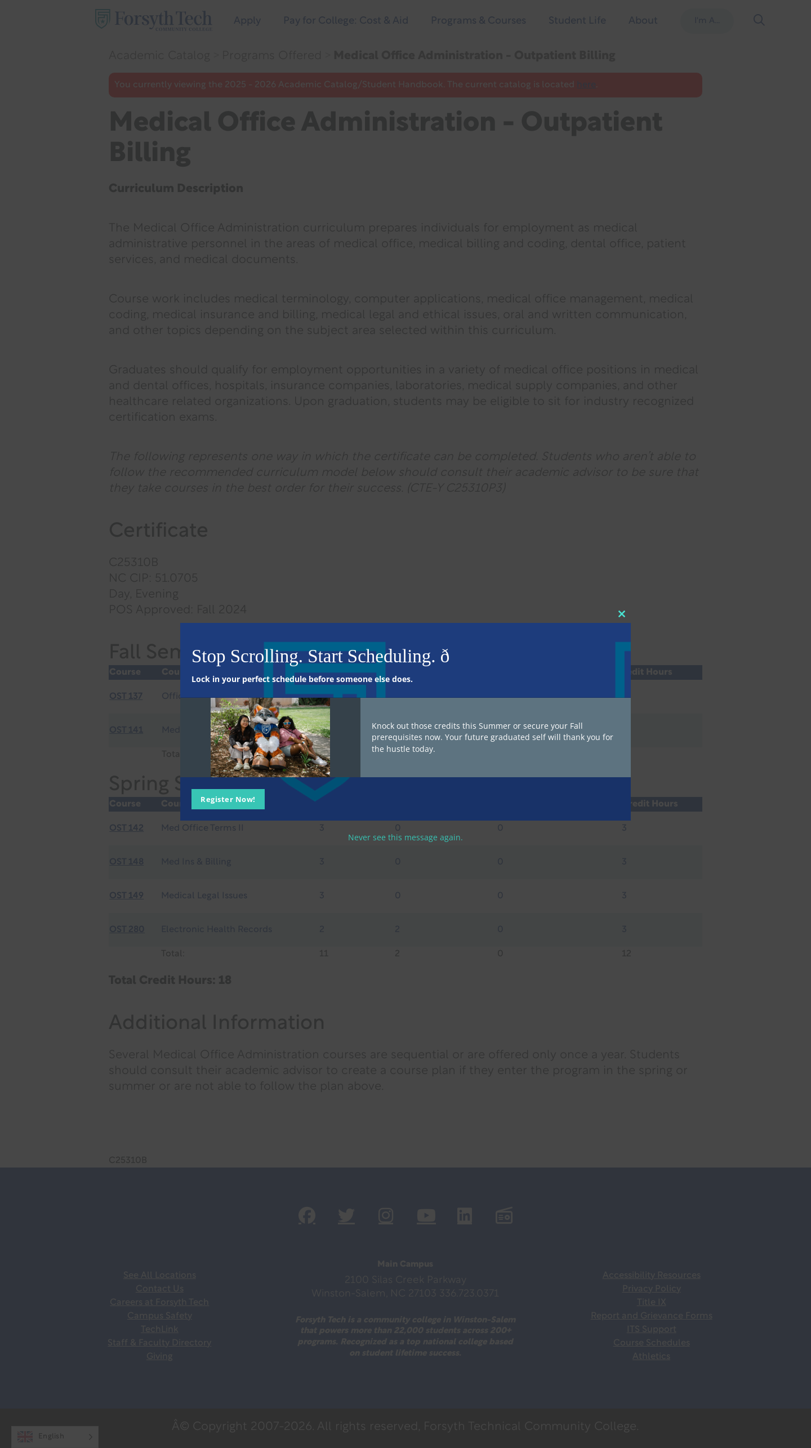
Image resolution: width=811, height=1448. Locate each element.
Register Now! (228, 799)
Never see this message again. (405, 837)
